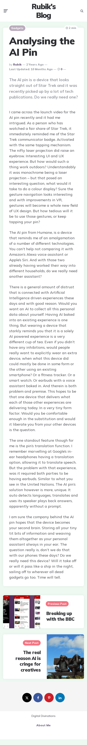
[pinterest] (49, 697)
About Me (43, 725)
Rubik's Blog (44, 11)
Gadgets (17, 28)
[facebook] (38, 697)
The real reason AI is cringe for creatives (28, 661)
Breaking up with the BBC (60, 616)
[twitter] (27, 697)
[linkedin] (60, 697)
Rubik (17, 64)
